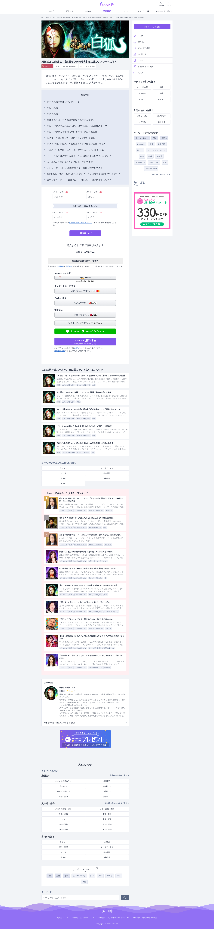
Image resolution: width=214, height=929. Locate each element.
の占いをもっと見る (60, 723)
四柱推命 (107, 478)
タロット (63, 468)
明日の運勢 (107, 824)
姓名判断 (107, 473)
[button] (85, 279)
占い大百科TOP (46, 17)
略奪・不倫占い (63, 791)
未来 (119, 875)
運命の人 (142, 99)
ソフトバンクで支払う (85, 323)
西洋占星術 (161, 116)
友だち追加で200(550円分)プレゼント (85, 331)
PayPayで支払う (85, 303)
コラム (126, 11)
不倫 (155, 138)
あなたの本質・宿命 (63, 809)
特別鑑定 (107, 11)
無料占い (88, 11)
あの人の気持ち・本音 (78, 17)
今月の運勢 (107, 829)
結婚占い (107, 796)
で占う (85, 233)
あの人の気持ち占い (69, 66)
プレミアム (48, 66)
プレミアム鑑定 (57, 17)
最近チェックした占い (144, 66)
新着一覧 (69, 11)
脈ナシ (140, 150)
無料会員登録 (59, 351)
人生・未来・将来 (107, 809)
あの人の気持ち (79, 875)
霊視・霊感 (63, 847)
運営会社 (136, 918)
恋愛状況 (107, 781)
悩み (92, 875)
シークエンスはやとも (156, 150)
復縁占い (107, 786)
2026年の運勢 (151, 168)
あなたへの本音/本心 (94, 17)
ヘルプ (138, 72)
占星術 (63, 483)
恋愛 (57, 66)
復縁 (150, 156)
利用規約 (60, 266)
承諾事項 (68, 266)
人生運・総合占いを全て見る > (116, 803)
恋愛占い (67, 17)
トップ (51, 11)
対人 (63, 819)
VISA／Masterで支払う (85, 291)
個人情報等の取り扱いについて (80, 223)
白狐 (50, 875)
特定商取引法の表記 (149, 918)
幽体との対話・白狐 (67, 687)
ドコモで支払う (85, 314)
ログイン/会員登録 (152, 27)
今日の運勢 (63, 824)
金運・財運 (107, 814)
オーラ (63, 473)
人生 (100, 875)
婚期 (162, 93)
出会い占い (63, 796)
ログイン (77, 348)
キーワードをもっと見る (160, 174)
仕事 (165, 162)
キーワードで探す (163, 11)
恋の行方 (63, 786)
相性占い (107, 791)
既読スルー (153, 162)
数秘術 (63, 478)
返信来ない (140, 162)
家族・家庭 (107, 819)
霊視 (58, 875)
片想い (164, 138)
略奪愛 (159, 156)
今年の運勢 (63, 829)
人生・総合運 (142, 87)
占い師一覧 (139, 54)
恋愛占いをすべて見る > (119, 775)
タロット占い (142, 116)
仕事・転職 (63, 814)
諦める (109, 875)
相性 (142, 156)
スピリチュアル (107, 468)
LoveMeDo (141, 144)
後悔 (84, 882)
